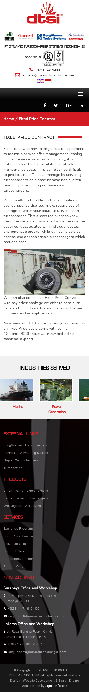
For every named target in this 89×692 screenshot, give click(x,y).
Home (9, 119)
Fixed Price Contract (20, 536)
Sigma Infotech (56, 686)
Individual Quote (16, 543)
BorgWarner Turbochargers (26, 445)
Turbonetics (13, 468)
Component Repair (18, 559)
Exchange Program (18, 528)
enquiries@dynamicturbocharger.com (48, 75)
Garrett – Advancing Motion (26, 453)
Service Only (13, 566)
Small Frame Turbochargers (26, 490)
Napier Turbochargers (21, 460)
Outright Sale (14, 551)
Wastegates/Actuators (22, 506)
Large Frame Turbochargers (26, 498)
